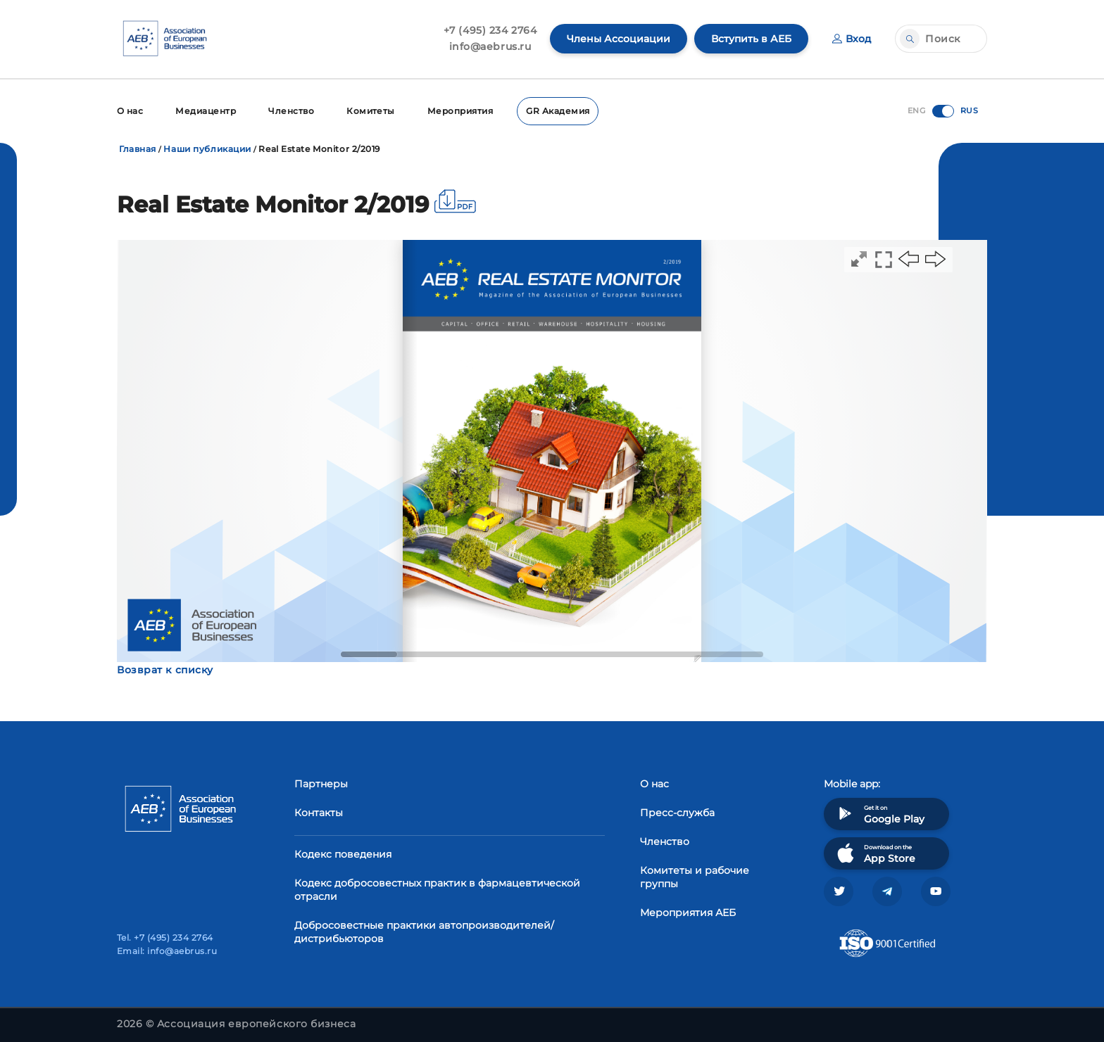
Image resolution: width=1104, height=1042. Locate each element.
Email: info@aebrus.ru (167, 951)
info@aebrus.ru (490, 46)
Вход (851, 38)
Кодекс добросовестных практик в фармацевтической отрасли (437, 890)
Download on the (874, 853)
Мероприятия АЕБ (688, 912)
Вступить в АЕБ (751, 38)
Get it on (879, 813)
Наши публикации (207, 149)
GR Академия (557, 111)
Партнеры (321, 783)
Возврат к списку (165, 669)
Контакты (318, 812)
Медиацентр (205, 111)
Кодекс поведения (342, 854)
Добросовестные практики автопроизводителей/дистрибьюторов (424, 932)
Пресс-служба (677, 812)
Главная (137, 149)
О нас (130, 111)
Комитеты (370, 111)
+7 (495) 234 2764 (490, 30)
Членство (291, 111)
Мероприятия (460, 111)
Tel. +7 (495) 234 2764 (165, 937)
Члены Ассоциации (618, 38)
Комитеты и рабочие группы (694, 877)
